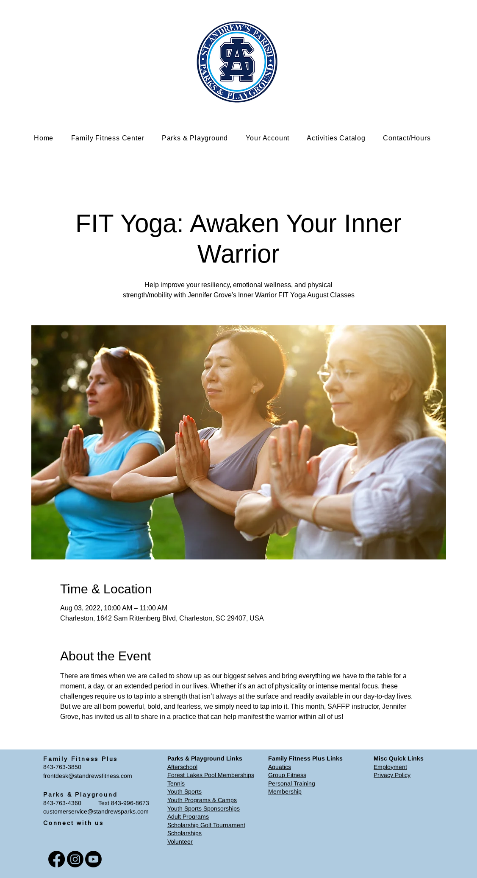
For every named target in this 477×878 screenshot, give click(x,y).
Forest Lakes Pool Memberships (210, 775)
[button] (114, 138)
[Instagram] (75, 859)
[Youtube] (93, 859)
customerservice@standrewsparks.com (96, 811)
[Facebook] (56, 859)
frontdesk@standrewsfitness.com (87, 775)
